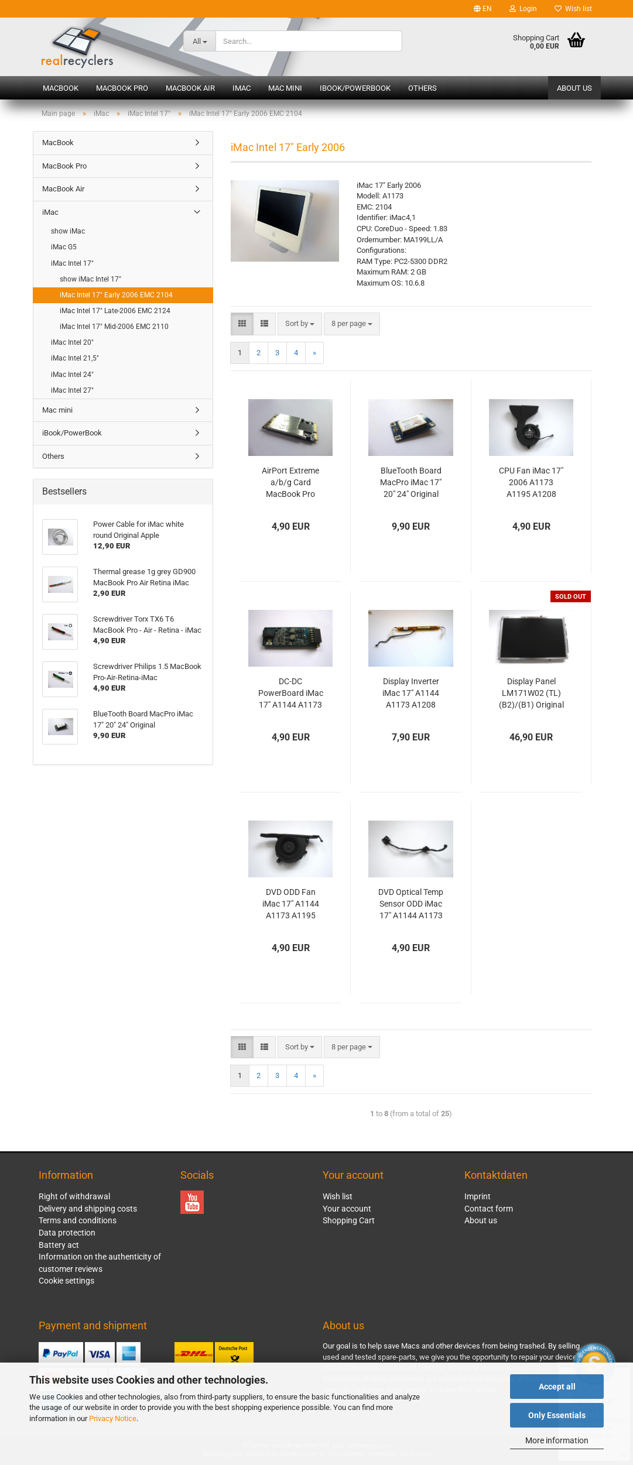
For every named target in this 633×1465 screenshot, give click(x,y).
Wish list (573, 9)
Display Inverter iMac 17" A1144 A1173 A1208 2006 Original (410, 694)
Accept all (557, 1386)
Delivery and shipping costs (88, 1208)
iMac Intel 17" (72, 263)
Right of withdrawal (74, 1196)
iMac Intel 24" (72, 374)
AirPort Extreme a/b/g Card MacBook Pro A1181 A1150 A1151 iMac (290, 483)
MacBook (60, 88)
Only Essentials (557, 1415)
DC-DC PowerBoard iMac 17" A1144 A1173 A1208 (290, 694)
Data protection (67, 1232)
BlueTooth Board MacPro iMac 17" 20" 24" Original (411, 482)
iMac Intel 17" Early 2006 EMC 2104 (116, 295)
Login (523, 9)
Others (422, 88)
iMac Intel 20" (72, 342)
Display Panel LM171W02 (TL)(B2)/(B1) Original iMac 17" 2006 (531, 694)
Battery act (59, 1245)
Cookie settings (66, 1280)
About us (574, 88)
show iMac (68, 231)
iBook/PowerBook (355, 88)
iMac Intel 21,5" (75, 358)
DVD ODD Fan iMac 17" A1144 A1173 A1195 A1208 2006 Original (290, 904)
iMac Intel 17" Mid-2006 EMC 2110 (114, 326)
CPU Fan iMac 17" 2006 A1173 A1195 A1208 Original (531, 483)
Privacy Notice (112, 1418)
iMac (241, 88)
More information (556, 1440)
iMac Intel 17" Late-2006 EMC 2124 (115, 311)
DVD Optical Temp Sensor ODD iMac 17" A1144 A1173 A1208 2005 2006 (410, 904)
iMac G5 (64, 247)
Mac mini (285, 88)
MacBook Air (190, 88)
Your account (347, 1208)
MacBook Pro (122, 88)
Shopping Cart (349, 1220)
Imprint (477, 1196)
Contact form (488, 1208)
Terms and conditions (78, 1220)
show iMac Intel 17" (90, 279)
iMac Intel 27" (72, 390)
